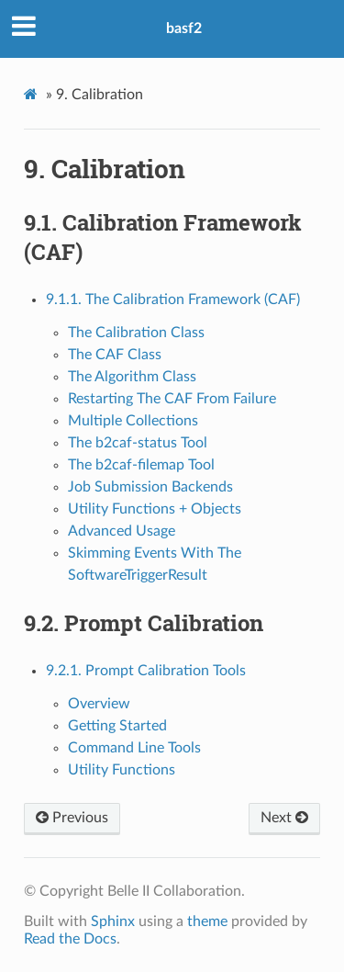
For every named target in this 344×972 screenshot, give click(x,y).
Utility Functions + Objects (154, 509)
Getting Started (117, 725)
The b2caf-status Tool (137, 442)
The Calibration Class (136, 332)
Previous (72, 817)
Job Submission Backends (150, 487)
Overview (99, 703)
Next (284, 817)
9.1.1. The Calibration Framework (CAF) (173, 299)
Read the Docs (70, 939)
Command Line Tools (134, 747)
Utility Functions (121, 770)
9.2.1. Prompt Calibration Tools (146, 670)
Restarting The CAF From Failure (172, 398)
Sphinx (113, 921)
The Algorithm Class (132, 376)
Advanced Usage (121, 531)
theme (207, 921)
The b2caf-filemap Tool (141, 465)
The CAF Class (114, 354)
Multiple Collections (133, 420)
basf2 (184, 28)
